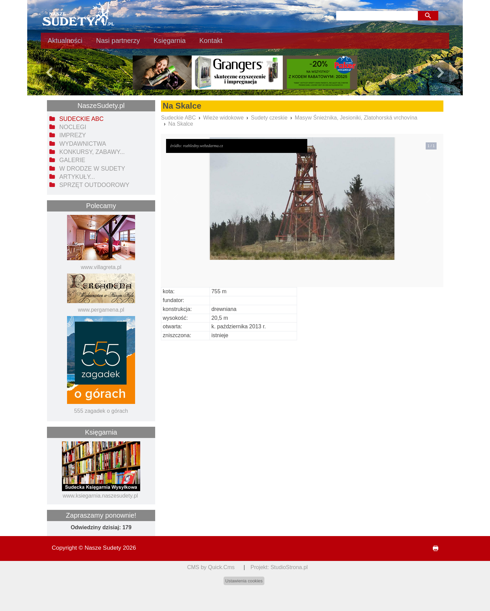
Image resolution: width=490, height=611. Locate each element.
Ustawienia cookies (244, 580)
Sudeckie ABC (178, 118)
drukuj (432, 548)
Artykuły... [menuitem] (77, 176)
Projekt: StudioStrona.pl (279, 567)
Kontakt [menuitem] (211, 40)
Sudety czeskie (269, 118)
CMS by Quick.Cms (211, 567)
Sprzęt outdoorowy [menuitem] (94, 185)
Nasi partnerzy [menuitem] (118, 40)
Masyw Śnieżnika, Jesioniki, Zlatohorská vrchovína (356, 118)
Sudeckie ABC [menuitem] (81, 118)
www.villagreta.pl (101, 267)
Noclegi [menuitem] (72, 127)
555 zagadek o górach (101, 411)
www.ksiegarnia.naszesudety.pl (100, 496)
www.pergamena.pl (101, 310)
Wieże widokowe (223, 118)
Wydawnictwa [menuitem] (82, 143)
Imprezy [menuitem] (72, 135)
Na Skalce (180, 124)
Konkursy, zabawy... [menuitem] (92, 151)
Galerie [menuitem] (72, 160)
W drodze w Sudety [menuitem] (92, 168)
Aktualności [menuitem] (65, 40)
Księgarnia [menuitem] (169, 40)
